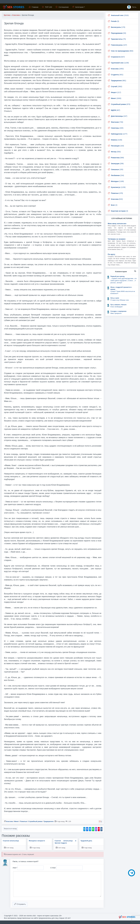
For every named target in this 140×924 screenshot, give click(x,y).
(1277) (119, 134)
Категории (77, 7)
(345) (117, 128)
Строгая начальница (11, 841)
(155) (117, 169)
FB (87, 829)
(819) (117, 199)
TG (84, 829)
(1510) (120, 15)
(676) (120, 104)
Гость (131, 7)
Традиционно (49, 821)
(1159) (118, 187)
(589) (117, 158)
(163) (117, 146)
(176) (118, 27)
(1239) (120, 63)
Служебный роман (35, 821)
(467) (115, 110)
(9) (115, 21)
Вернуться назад (10, 828)
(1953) (117, 69)
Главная (33, 7)
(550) (116, 152)
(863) (122, 51)
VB (96, 829)
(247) (119, 116)
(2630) (116, 98)
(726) (117, 122)
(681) (118, 80)
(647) (118, 57)
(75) (118, 39)
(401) (117, 75)
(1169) (117, 181)
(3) (119, 211)
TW (90, 829)
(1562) (116, 86)
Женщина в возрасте (37, 841)
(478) (117, 193)
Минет (16, 821)
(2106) (116, 140)
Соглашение (62, 7)
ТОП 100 (47, 7)
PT (99, 829)
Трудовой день (86, 841)
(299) (117, 163)
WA (93, 829)
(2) (114, 205)
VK (101, 829)
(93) (118, 33)
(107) (119, 45)
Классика (9, 821)
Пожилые (23, 821)
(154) (117, 175)
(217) (116, 92)
